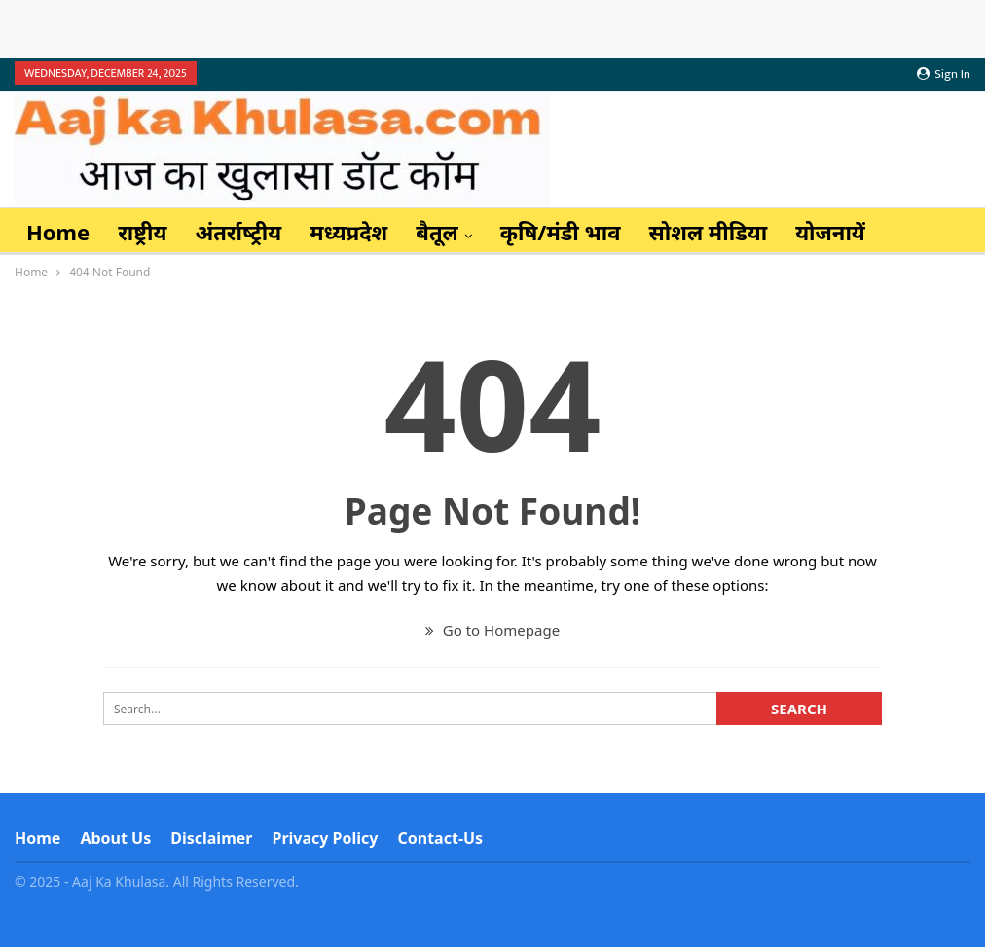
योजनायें (830, 231)
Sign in (943, 74)
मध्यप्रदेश (348, 231)
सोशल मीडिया (708, 231)
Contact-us (441, 838)
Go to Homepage (492, 629)
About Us (115, 838)
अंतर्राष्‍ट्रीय (238, 231)
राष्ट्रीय (142, 231)
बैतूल (437, 231)
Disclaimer (211, 838)
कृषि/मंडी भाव (560, 231)
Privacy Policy (325, 838)
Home (58, 231)
